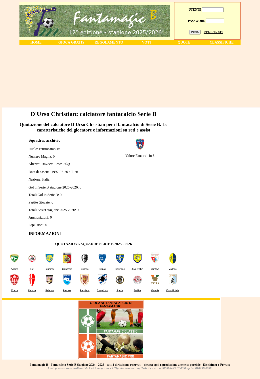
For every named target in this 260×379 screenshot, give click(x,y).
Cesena (84, 269)
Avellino (14, 269)
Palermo (50, 290)
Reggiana (85, 290)
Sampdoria (102, 290)
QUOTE (184, 42)
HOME (36, 42)
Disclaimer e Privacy (216, 364)
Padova (32, 290)
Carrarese (49, 269)
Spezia (120, 290)
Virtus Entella (172, 290)
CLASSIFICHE (221, 42)
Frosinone (120, 269)
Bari (32, 269)
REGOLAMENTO (109, 42)
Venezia (155, 290)
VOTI (146, 42)
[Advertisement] (130, 76)
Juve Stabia (137, 269)
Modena (173, 269)
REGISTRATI (213, 32)
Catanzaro (67, 269)
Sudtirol (137, 290)
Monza (14, 290)
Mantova (155, 269)
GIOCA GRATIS (71, 42)
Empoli (102, 269)
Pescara (67, 290)
